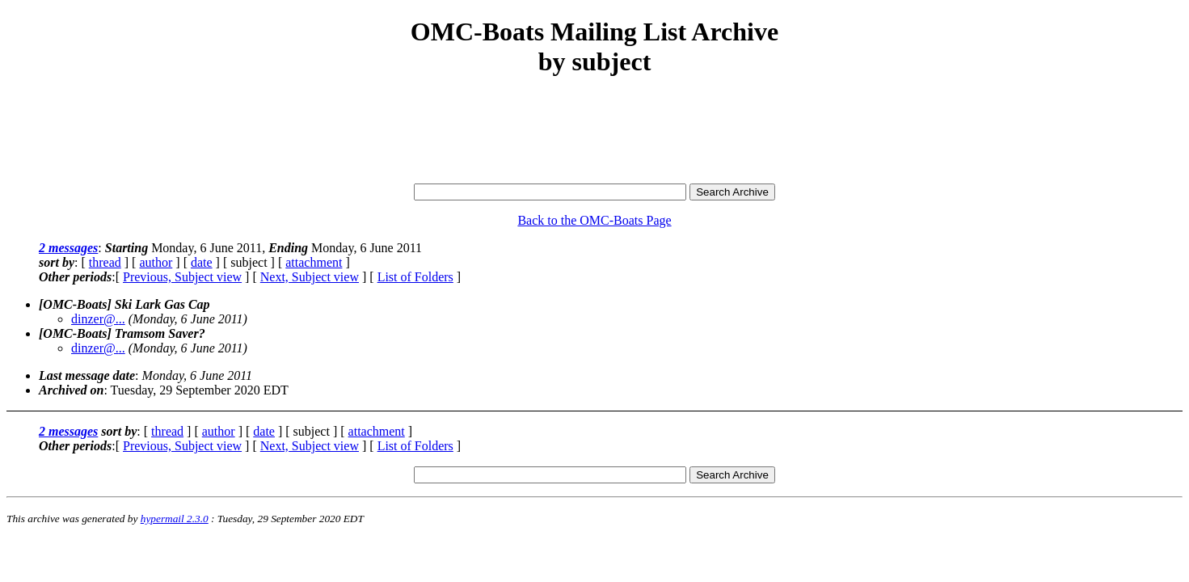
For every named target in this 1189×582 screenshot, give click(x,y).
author (155, 262)
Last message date (87, 375)
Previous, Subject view (182, 277)
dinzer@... (98, 319)
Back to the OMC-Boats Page (594, 220)
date (202, 262)
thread (105, 262)
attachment (313, 262)
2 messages (68, 248)
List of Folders (415, 277)
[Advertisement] (595, 131)
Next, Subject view (309, 277)
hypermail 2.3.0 (175, 518)
